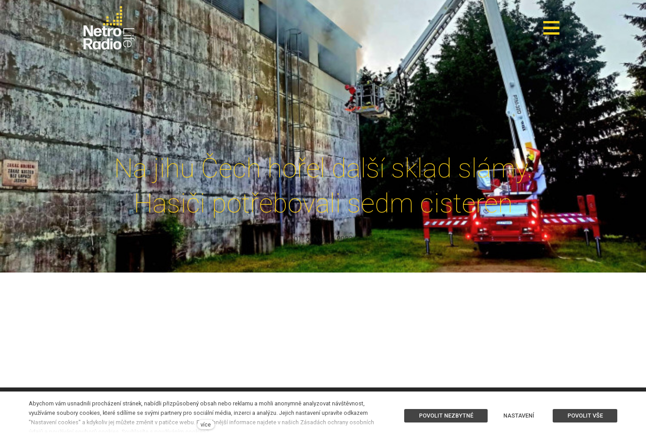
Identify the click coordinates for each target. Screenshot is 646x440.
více (206, 424)
